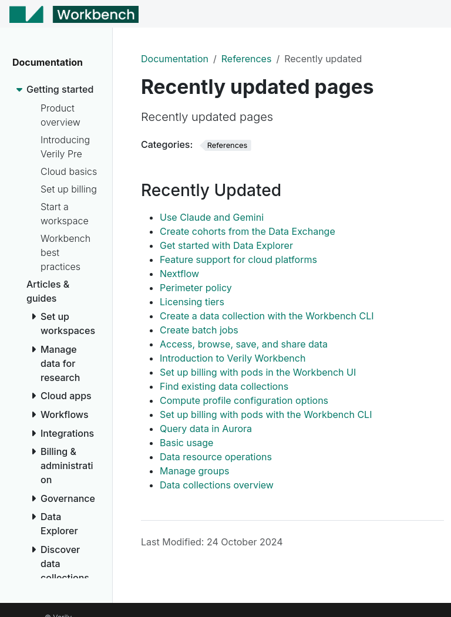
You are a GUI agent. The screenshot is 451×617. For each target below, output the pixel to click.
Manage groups (194, 471)
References (246, 59)
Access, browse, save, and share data (244, 344)
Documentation (174, 59)
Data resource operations (216, 457)
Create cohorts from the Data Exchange (247, 231)
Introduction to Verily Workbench (232, 358)
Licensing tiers (192, 302)
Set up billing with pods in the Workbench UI (258, 372)
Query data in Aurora (206, 428)
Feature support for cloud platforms (238, 259)
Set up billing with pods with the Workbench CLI (266, 414)
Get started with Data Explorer (226, 245)
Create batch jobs (199, 330)
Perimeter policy (196, 288)
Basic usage (186, 443)
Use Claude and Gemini (212, 217)
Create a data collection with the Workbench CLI (267, 316)
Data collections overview (217, 485)
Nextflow (179, 273)
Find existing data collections (224, 386)
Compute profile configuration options (244, 400)
